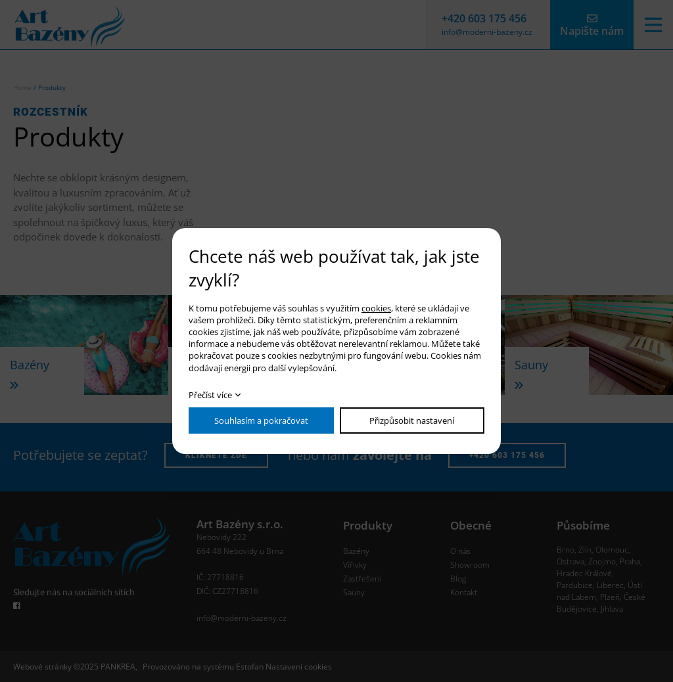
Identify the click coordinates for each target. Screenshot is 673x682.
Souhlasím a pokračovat (261, 420)
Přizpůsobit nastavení (411, 420)
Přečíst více (210, 395)
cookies (376, 308)
